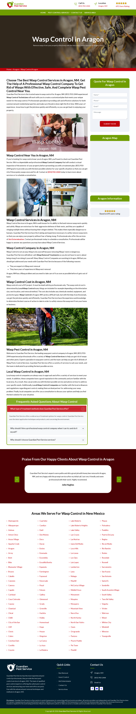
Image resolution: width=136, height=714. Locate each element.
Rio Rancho (106, 548)
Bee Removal (63, 673)
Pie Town (74, 645)
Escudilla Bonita (46, 562)
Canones (11, 581)
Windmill (105, 627)
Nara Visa (75, 613)
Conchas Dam (13, 641)
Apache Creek (13, 544)
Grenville (43, 608)
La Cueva (43, 641)
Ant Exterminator (65, 681)
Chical (10, 613)
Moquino (74, 599)
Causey (11, 604)
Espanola (43, 567)
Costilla (11, 645)
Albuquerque (13, 525)
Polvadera (106, 525)
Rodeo (104, 553)
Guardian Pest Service (67, 711)
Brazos (11, 572)
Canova (11, 585)
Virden (104, 608)
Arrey (10, 553)
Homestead (44, 622)
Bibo (10, 562)
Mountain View (77, 608)
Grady (42, 604)
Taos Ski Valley (108, 599)
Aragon (16, 69)
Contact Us (63, 685)
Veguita (105, 604)
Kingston (43, 636)
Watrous (105, 613)
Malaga (74, 576)
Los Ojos (74, 558)
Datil (41, 530)
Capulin (11, 590)
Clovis (10, 631)
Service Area (90, 13)
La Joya (42, 645)
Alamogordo (13, 521)
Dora (42, 539)
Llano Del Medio (77, 544)
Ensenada (43, 553)
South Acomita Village (110, 590)
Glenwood (44, 599)
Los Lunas (74, 553)
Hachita (43, 613)
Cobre (10, 636)
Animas (11, 530)
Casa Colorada (14, 599)
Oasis (73, 627)
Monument (75, 595)
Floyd (42, 585)
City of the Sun (14, 622)
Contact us (76, 13)
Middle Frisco (76, 590)
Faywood (43, 576)
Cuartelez (43, 521)
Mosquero (75, 604)
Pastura (74, 636)
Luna (72, 572)
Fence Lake (44, 581)
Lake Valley (75, 530)
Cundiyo (43, 525)
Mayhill (73, 581)
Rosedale (105, 558)
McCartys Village (77, 585)
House (42, 631)
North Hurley (76, 618)
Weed (104, 618)
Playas (104, 521)
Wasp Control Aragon (29, 69)
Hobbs (42, 618)
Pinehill (73, 650)
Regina (104, 539)
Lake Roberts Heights (79, 525)
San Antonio (106, 576)
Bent (10, 558)
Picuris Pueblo (76, 641)
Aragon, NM (102, 6)
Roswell (105, 562)
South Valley (107, 595)
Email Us (97, 682)
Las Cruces (75, 535)
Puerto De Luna (108, 535)
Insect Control (64, 677)
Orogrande (75, 631)
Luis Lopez (75, 562)
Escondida (44, 558)
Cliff (10, 627)
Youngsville (106, 636)
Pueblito (105, 530)
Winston (105, 631)
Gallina (42, 595)
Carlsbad (11, 595)
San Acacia (106, 572)
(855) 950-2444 (84, 6)
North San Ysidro (77, 622)
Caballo (11, 576)
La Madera (44, 650)
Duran (42, 544)
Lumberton (75, 567)
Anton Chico (13, 535)
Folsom (42, 590)
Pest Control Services (58, 13)
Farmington (44, 572)
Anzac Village (13, 539)
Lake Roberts (76, 521)
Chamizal (12, 608)
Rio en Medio (107, 544)
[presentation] (17, 479)
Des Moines (44, 535)
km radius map (109, 166)
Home (43, 13)
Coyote (11, 650)
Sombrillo (105, 585)
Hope (42, 627)
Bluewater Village (15, 567)
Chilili (10, 618)
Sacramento (106, 567)
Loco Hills (74, 548)
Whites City (106, 622)
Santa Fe (105, 581)
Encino (42, 548)
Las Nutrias (75, 539)
